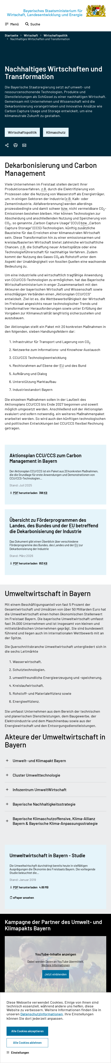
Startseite (11, 35)
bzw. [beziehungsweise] (64, 208)
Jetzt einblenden (56, 974)
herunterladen (28, 493)
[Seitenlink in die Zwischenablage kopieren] (7, 145)
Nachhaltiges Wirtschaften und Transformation (40, 39)
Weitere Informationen (55, 965)
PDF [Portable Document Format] (15, 493)
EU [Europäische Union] (61, 365)
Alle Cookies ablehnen (27, 1042)
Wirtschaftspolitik (56, 35)
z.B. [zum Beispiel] (44, 189)
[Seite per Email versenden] (24, 145)
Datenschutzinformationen (41, 1014)
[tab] (55, 760)
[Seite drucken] (15, 145)
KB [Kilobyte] (45, 493)
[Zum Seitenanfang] (102, 531)
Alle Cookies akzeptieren (27, 1031)
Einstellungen (18, 1052)
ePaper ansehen (22, 897)
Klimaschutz (55, 132)
